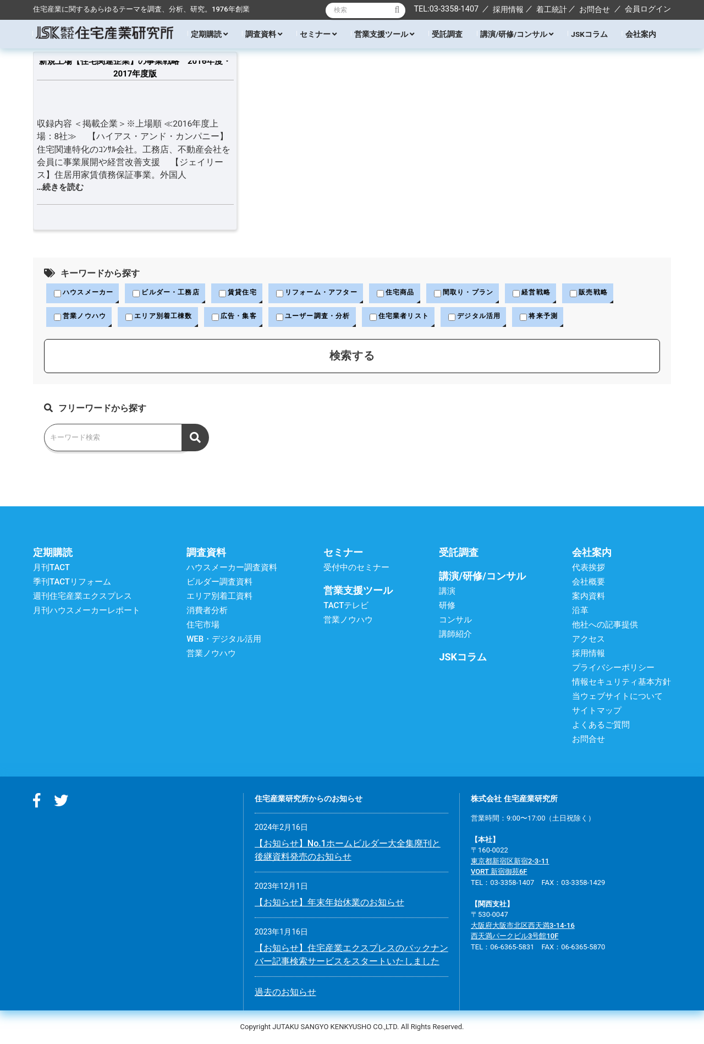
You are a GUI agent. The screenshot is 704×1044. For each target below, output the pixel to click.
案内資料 (588, 597)
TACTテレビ (346, 606)
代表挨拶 (588, 568)
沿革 (580, 611)
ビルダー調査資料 (219, 583)
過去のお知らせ (285, 993)
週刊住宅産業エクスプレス (82, 597)
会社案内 (640, 34)
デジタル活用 (498, 317)
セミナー (318, 34)
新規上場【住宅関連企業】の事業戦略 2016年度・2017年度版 (135, 67)
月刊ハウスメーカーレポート (86, 611)
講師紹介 (455, 635)
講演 (447, 592)
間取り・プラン (486, 293)
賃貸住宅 (248, 293)
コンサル (455, 621)
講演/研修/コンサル (516, 34)
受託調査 (447, 34)
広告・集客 (245, 317)
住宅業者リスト (418, 317)
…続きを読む (60, 187)
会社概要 (588, 583)
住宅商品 (415, 293)
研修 (447, 606)
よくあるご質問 (601, 726)
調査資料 (263, 34)
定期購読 (209, 34)
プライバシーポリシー (613, 669)
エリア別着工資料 (219, 597)
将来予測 (566, 317)
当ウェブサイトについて (617, 697)
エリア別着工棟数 (165, 317)
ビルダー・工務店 (172, 293)
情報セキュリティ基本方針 (621, 683)
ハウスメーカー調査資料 (231, 568)
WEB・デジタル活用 (223, 640)
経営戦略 (557, 293)
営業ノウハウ (82, 317)
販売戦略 (617, 293)
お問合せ (594, 9)
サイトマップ (597, 712)
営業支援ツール (384, 34)
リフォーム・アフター (331, 293)
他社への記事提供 (605, 626)
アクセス (588, 640)
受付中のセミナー (356, 568)
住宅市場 (202, 626)
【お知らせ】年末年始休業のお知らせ (329, 903)
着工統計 (551, 9)
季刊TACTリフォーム (72, 583)
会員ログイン (648, 8)
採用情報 (508, 9)
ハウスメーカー (86, 293)
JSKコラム (589, 34)
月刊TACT (51, 568)
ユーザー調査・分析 (327, 317)
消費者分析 (207, 611)
